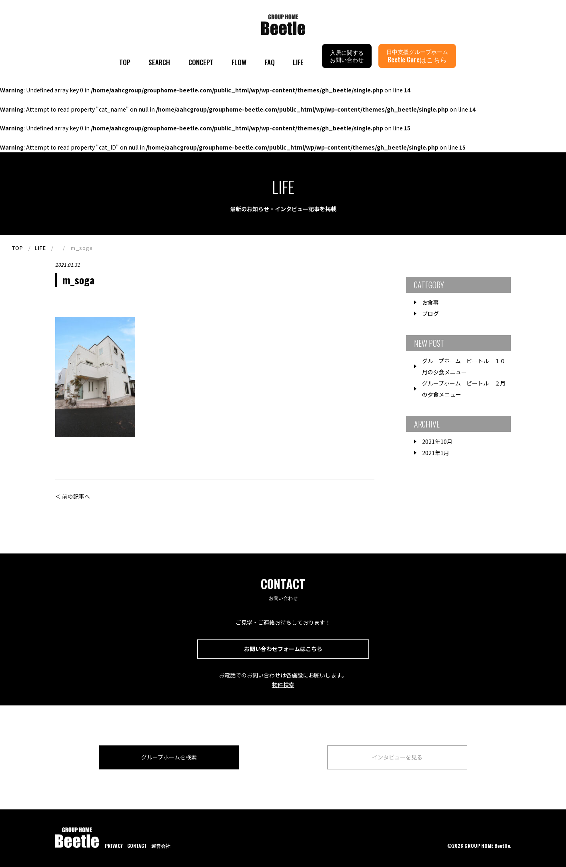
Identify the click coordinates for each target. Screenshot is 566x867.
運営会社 (160, 845)
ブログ (430, 314)
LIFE (298, 62)
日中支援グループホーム (417, 55)
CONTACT (137, 845)
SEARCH (159, 62)
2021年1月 (435, 453)
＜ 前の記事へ (72, 496)
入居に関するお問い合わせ (347, 56)
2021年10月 (437, 441)
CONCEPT (201, 62)
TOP (124, 62)
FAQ (270, 62)
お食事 (430, 302)
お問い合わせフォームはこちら (283, 649)
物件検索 (283, 685)
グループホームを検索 (169, 757)
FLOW (239, 62)
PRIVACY (114, 845)
